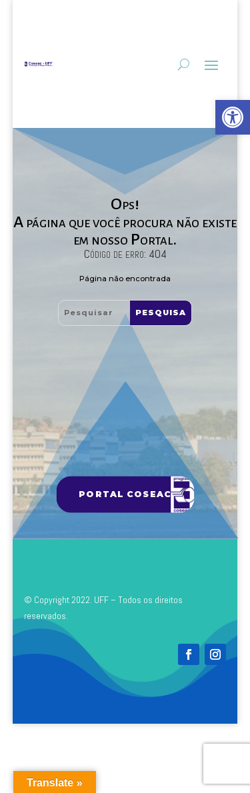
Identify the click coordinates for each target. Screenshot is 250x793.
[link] (232, 117)
